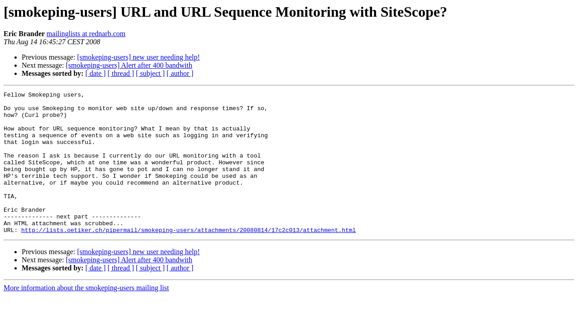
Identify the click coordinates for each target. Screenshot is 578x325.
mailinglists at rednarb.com (86, 33)
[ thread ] (120, 73)
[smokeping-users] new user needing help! (138, 57)
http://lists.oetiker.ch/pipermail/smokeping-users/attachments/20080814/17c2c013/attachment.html (188, 258)
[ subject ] (150, 73)
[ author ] (180, 73)
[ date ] (95, 73)
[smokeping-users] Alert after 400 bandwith (129, 65)
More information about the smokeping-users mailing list (86, 316)
